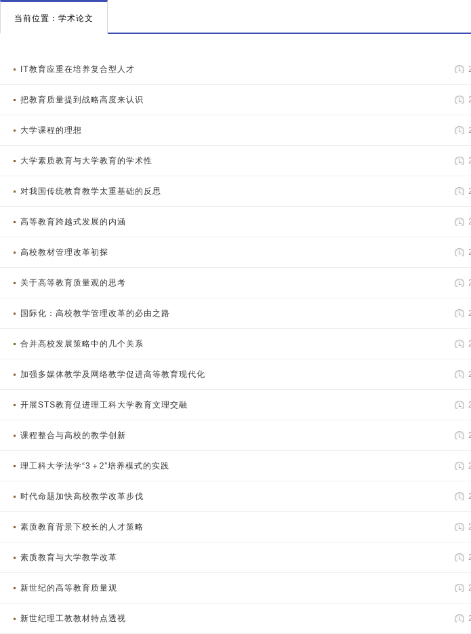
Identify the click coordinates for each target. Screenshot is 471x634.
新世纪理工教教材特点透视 (73, 618)
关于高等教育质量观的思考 (73, 283)
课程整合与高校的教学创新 (73, 435)
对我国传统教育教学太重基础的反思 (90, 191)
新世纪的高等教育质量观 (68, 588)
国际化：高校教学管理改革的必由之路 (95, 313)
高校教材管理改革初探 (64, 252)
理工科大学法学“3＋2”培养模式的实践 (94, 466)
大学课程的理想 (51, 130)
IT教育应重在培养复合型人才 (77, 69)
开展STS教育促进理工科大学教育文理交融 (104, 405)
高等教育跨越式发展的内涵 (73, 221)
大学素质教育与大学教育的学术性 (86, 160)
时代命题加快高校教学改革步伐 (82, 496)
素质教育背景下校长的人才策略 (82, 527)
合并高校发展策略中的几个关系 (82, 344)
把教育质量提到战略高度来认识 (82, 99)
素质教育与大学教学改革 (68, 557)
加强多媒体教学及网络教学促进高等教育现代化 (112, 374)
